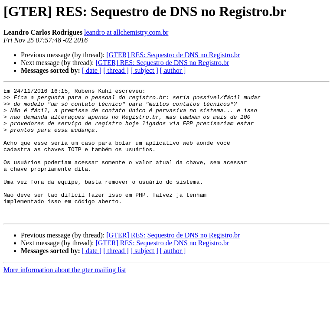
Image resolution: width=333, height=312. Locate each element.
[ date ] (91, 70)
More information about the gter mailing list (64, 295)
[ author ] (173, 70)
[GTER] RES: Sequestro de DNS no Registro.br (173, 54)
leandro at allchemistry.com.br (126, 32)
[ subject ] (144, 70)
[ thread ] (116, 70)
